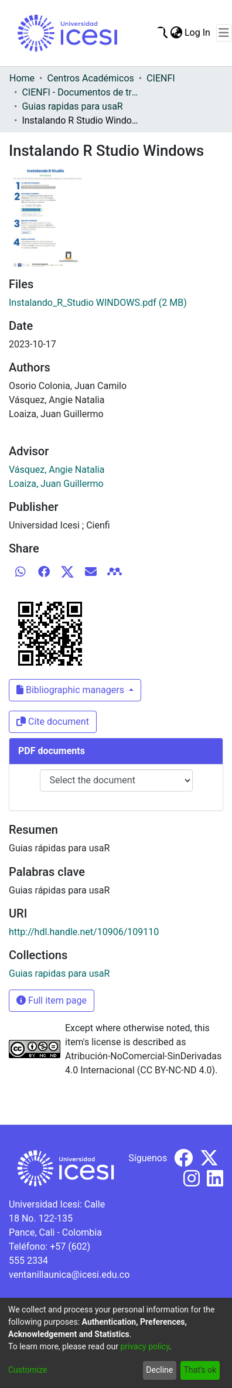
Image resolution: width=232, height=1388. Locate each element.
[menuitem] (176, 33)
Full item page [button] (51, 1000)
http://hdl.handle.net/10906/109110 (84, 931)
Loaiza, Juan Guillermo (56, 483)
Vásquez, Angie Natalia (56, 469)
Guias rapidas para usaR (72, 106)
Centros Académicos (90, 78)
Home (22, 78)
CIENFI (160, 78)
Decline (159, 1370)
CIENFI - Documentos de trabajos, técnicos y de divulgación (80, 92)
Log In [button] (198, 32)
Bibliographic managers (71, 689)
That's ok (199, 1370)
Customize (27, 1370)
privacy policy (144, 1346)
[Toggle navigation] (224, 33)
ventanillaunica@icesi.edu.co (69, 1274)
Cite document (52, 721)
